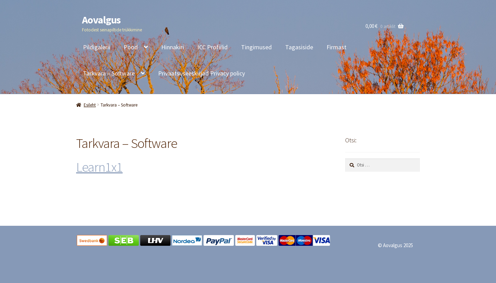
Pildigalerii (96, 47)
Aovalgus (101, 19)
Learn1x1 (99, 166)
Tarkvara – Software (109, 73)
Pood (131, 47)
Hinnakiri (172, 47)
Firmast (337, 47)
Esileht (90, 105)
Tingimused (256, 47)
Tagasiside (299, 47)
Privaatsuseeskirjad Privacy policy (201, 73)
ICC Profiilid (212, 47)
